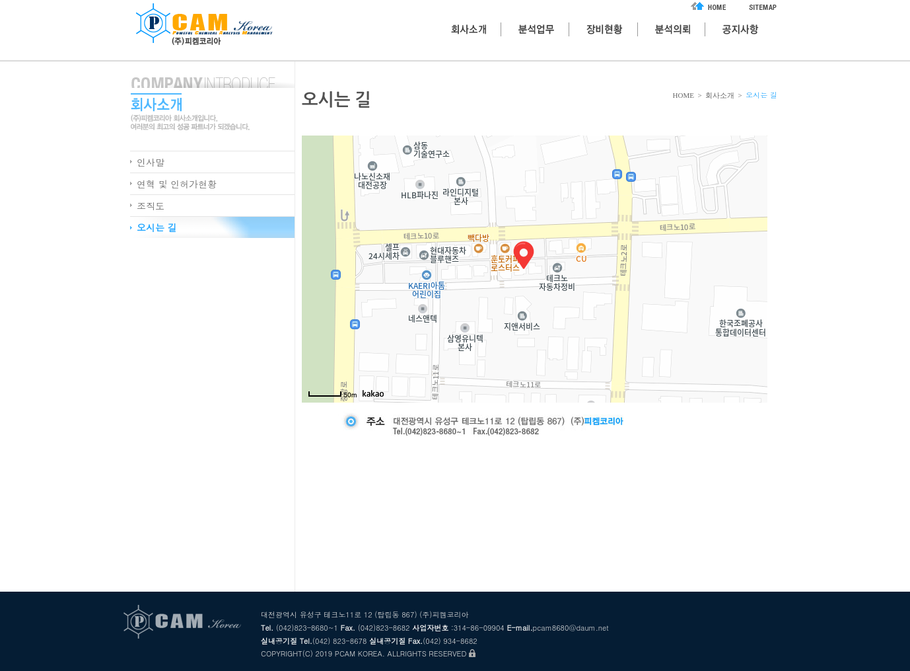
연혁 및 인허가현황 (177, 183)
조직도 (150, 205)
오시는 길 (157, 227)
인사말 (150, 162)
